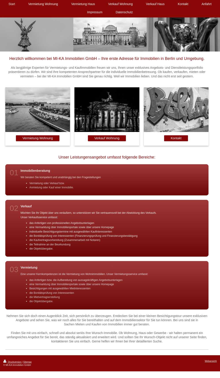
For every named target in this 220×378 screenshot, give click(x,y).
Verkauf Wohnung (106, 138)
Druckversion (12, 362)
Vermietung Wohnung (38, 138)
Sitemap (27, 362)
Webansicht (211, 361)
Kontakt (176, 138)
